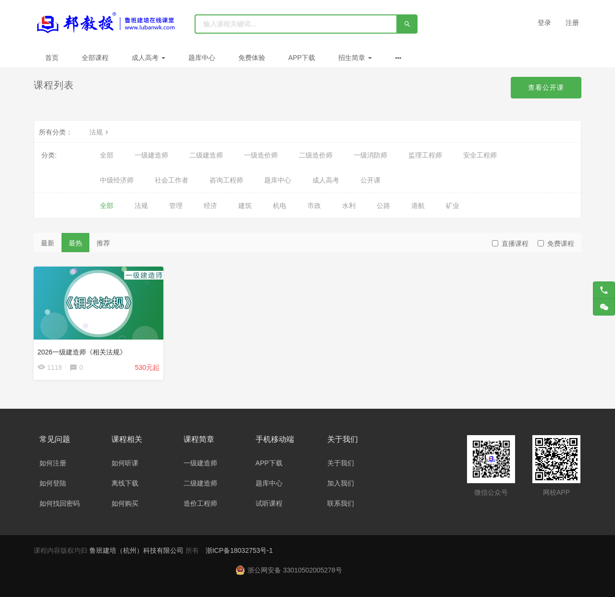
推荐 (103, 243)
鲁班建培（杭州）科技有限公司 (137, 550)
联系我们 (340, 503)
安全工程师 (480, 155)
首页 (52, 57)
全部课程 (95, 57)
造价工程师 (200, 503)
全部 (106, 155)
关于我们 (340, 463)
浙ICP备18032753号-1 (239, 550)
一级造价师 (261, 155)
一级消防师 (370, 155)
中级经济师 (117, 180)
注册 (572, 22)
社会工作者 (171, 180)
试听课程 (269, 503)
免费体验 (251, 57)
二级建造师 (206, 155)
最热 (75, 243)
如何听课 (124, 463)
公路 (383, 205)
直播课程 (510, 243)
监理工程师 (425, 155)
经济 (210, 205)
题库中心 (201, 57)
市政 (314, 205)
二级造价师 (315, 155)
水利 (349, 205)
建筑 (245, 205)
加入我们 (340, 483)
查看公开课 (546, 87)
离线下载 (124, 483)
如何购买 (124, 503)
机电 (279, 205)
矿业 (452, 205)
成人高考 (148, 57)
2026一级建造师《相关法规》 (81, 352)
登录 (544, 22)
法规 (100, 132)
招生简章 (355, 57)
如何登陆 (52, 483)
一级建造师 (151, 155)
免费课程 (556, 243)
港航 (418, 205)
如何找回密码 (59, 503)
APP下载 (301, 57)
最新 (47, 243)
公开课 (370, 180)
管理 (176, 205)
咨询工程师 (226, 180)
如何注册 (52, 463)
